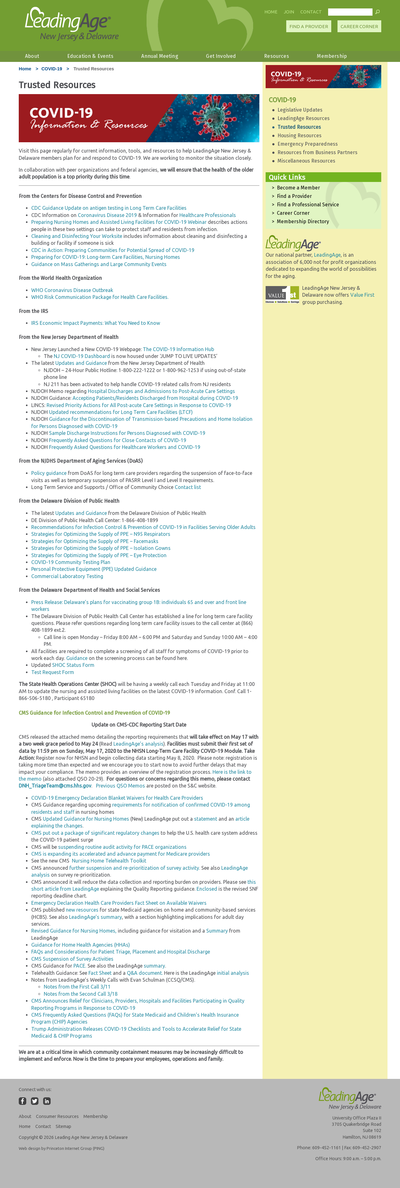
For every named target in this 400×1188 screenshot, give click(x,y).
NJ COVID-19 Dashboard (82, 356)
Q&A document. (145, 973)
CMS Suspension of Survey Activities (72, 959)
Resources (276, 56)
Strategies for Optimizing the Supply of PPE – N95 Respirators (100, 534)
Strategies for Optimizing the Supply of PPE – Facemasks (94, 541)
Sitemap (63, 1126)
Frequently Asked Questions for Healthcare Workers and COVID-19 (124, 447)
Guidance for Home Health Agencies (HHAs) (80, 945)
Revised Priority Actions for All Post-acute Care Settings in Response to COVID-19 (139, 405)
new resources (82, 910)
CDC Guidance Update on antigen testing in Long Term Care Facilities (109, 208)
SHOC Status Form (73, 665)
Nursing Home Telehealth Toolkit (109, 860)
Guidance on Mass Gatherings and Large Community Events (99, 264)
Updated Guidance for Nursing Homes (86, 819)
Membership (332, 56)
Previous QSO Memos (120, 785)
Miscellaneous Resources (306, 161)
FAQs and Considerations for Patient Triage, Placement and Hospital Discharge (120, 951)
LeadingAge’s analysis (138, 744)
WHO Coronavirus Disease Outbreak (72, 290)
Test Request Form (52, 672)
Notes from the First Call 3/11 (77, 986)
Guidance (77, 658)
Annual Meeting (159, 56)
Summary (216, 931)
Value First (362, 295)
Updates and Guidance (81, 363)
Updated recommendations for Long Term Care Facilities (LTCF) (121, 412)
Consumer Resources (57, 1116)
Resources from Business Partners (318, 152)
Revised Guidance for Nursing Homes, (74, 931)
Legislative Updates (300, 110)
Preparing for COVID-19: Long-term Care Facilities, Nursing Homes (105, 257)
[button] (377, 13)
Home (271, 11)
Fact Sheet (100, 973)
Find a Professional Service (308, 205)
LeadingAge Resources (304, 118)
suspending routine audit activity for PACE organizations (122, 847)
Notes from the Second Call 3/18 (81, 994)
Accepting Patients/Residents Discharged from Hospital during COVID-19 (155, 398)
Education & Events (90, 56)
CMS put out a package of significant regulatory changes (95, 833)
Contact (311, 11)
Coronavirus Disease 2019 (107, 215)
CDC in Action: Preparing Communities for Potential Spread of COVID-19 (112, 250)
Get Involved (221, 56)
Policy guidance (49, 473)
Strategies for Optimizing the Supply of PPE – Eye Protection (99, 555)
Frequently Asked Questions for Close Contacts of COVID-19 (117, 440)
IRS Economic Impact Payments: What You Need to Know (95, 323)
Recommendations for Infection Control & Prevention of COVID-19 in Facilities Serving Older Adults (143, 527)
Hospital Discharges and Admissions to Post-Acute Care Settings (162, 391)
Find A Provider (308, 26)
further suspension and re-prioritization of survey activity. (134, 868)
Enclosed (207, 889)
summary (154, 966)
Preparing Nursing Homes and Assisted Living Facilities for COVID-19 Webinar (119, 222)
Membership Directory (303, 221)
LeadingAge (327, 255)
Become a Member (298, 188)
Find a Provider (294, 196)
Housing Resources (300, 135)
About (32, 56)
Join (289, 11)
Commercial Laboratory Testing (67, 576)
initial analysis (233, 973)
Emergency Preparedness (308, 144)
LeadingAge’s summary (95, 917)
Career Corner (359, 26)
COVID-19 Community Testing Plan (70, 562)
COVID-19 (51, 68)
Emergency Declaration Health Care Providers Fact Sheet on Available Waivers (119, 903)
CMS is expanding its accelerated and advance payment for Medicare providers (120, 854)
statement (205, 819)
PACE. (79, 966)
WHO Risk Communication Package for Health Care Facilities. (99, 297)
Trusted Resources (299, 127)
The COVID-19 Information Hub (178, 349)
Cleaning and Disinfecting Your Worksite (76, 236)
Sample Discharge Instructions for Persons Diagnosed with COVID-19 (127, 433)
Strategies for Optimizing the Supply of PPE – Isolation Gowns (101, 548)
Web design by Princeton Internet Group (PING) (61, 1148)
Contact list (188, 487)
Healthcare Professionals (207, 215)
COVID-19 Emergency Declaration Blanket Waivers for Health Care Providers (117, 798)
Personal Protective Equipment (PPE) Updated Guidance (94, 569)
